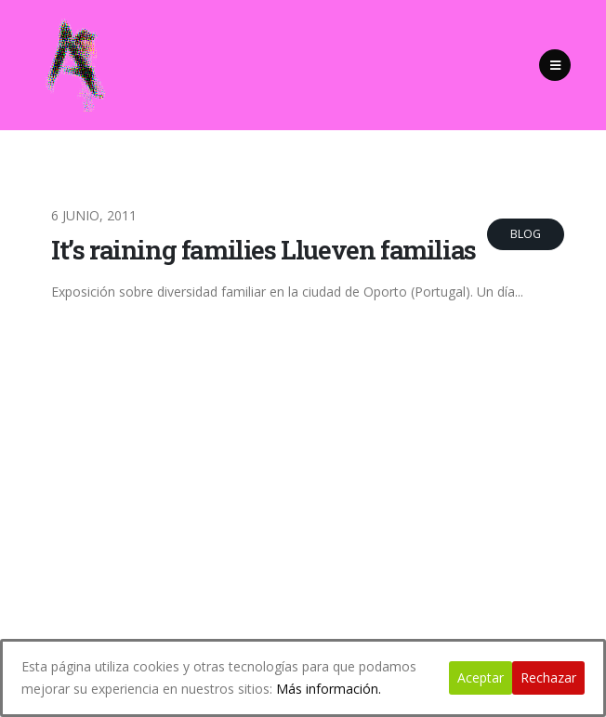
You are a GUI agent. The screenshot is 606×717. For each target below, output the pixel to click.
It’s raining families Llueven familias (263, 249)
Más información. (328, 688)
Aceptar (480, 677)
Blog (525, 234)
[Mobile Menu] (555, 65)
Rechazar (548, 677)
